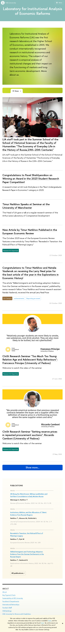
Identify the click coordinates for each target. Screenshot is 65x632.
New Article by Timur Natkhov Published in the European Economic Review (29, 231)
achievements (19, 298)
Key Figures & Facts (8, 595)
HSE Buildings (6, 611)
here (49, 621)
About (5, 588)
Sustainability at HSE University (12, 598)
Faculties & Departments (10, 601)
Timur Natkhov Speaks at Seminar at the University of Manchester (26, 205)
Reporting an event (33, 298)
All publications (18, 573)
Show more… (32, 467)
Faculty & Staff (7, 608)
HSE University (10, 3)
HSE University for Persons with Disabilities (16, 614)
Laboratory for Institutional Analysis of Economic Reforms (32, 11)
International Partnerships (10, 604)
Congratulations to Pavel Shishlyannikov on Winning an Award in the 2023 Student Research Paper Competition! (30, 178)
